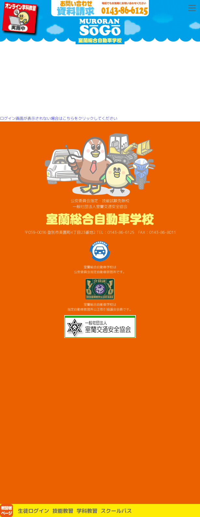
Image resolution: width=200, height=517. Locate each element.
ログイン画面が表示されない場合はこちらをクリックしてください (58, 118)
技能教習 (62, 510)
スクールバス (116, 510)
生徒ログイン (33, 510)
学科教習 (87, 510)
